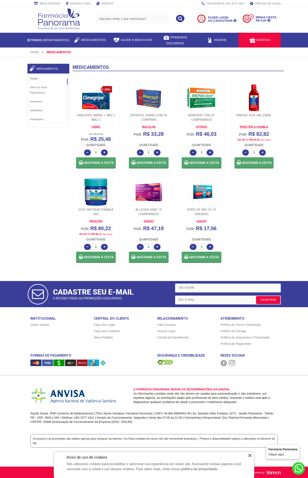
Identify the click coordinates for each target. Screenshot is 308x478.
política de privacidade (199, 469)
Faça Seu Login (104, 324)
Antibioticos (36, 110)
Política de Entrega (233, 331)
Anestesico (36, 101)
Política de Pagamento (236, 343)
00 (251, 16)
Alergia (34, 78)
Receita (104, 4)
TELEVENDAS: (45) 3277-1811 (223, 4)
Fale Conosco (166, 324)
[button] (96, 162)
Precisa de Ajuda (265, 4)
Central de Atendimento (173, 337)
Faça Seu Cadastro (107, 331)
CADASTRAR (268, 299)
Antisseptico (37, 119)
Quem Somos (39, 324)
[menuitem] (34, 52)
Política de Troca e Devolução (241, 324)
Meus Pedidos (47, 4)
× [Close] (250, 455)
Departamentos (48, 40)
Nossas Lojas (78, 4)
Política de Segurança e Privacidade (245, 337)
